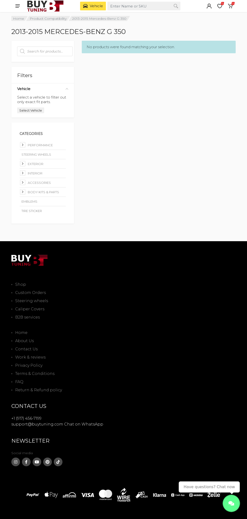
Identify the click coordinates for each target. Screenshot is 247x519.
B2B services (27, 317)
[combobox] (143, 6)
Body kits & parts (43, 192)
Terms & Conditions (35, 373)
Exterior (35, 164)
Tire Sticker (31, 211)
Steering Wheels (36, 154)
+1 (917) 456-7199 (26, 418)
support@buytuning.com (37, 424)
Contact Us (26, 349)
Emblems (29, 201)
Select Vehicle (30, 110)
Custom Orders (30, 292)
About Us (24, 341)
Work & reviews (30, 357)
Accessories (39, 183)
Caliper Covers (29, 309)
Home (18, 18)
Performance (40, 145)
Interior (35, 173)
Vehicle (42, 88)
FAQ (19, 381)
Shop (20, 284)
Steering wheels (31, 301)
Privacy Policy (28, 365)
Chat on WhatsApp (83, 424)
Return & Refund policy (38, 390)
